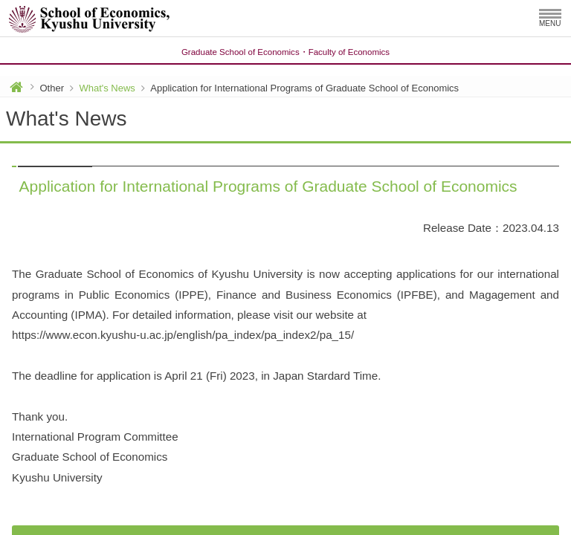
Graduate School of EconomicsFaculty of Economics (285, 52)
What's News (107, 88)
